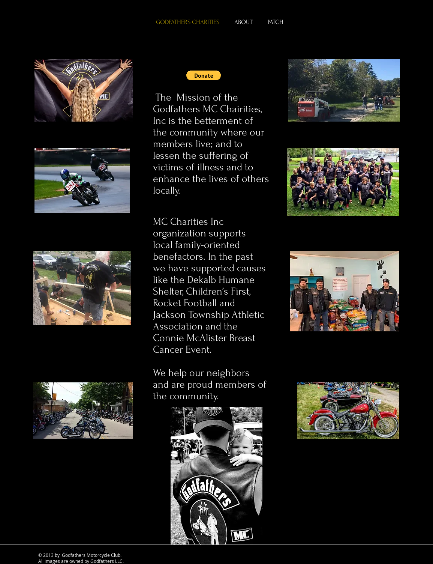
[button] (203, 75)
